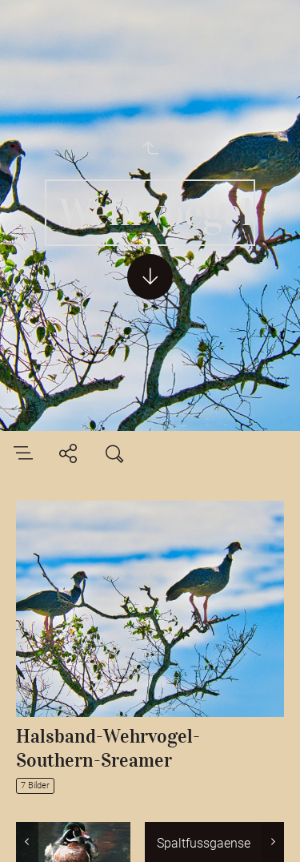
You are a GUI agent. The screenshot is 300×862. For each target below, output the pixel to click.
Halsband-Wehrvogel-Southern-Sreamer (108, 748)
